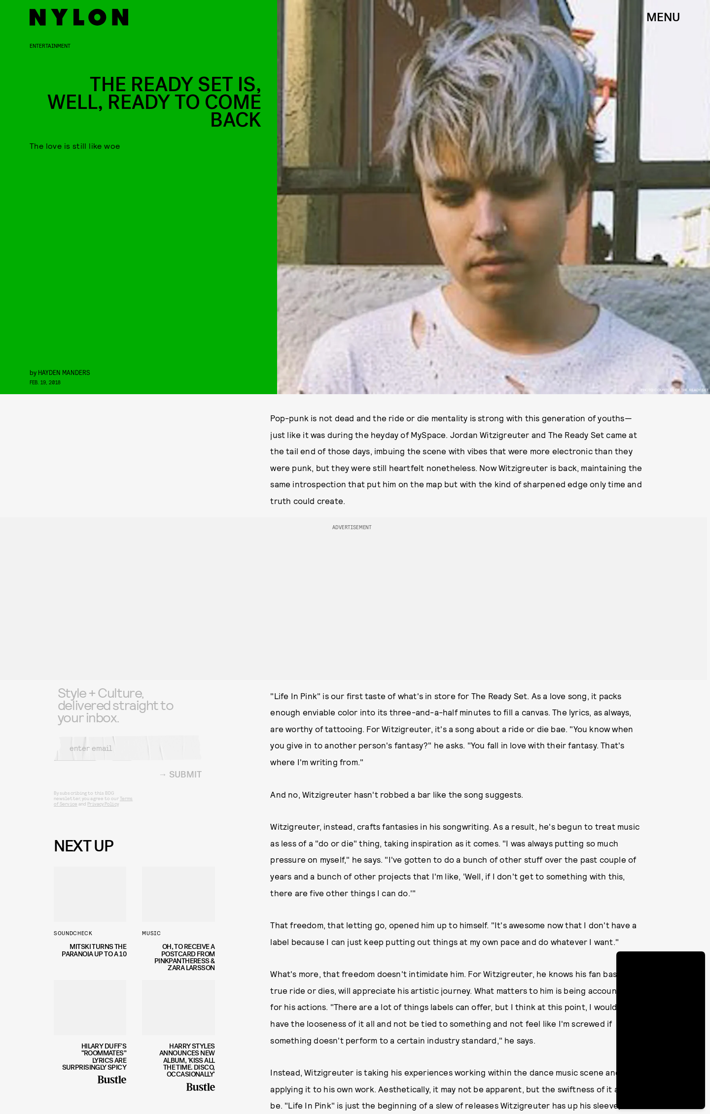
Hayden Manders (64, 372)
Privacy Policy (102, 811)
